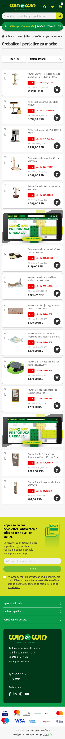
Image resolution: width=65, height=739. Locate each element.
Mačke (38, 36)
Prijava (44, 6)
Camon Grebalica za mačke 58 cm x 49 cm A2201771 (44, 251)
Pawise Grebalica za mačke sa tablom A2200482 (42, 391)
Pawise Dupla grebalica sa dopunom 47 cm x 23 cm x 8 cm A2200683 (43, 456)
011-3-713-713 (17, 674)
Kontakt (14, 679)
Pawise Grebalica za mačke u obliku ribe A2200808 (42, 279)
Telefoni (41, 26)
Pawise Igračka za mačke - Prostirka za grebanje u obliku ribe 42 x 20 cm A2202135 (43, 335)
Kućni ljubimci (24, 36)
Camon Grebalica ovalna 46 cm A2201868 (43, 160)
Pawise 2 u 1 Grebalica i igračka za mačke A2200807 (43, 363)
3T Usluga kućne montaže (22, 26)
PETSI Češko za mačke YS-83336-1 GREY (44, 131)
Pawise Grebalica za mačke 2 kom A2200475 (44, 484)
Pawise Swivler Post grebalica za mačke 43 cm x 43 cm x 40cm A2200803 (44, 76)
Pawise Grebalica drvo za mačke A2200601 (44, 188)
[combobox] (32, 15)
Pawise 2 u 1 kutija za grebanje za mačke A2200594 (43, 307)
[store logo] (23, 7)
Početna (10, 36)
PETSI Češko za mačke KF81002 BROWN (43, 103)
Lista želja (52, 6)
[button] (4, 73)
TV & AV (51, 26)
